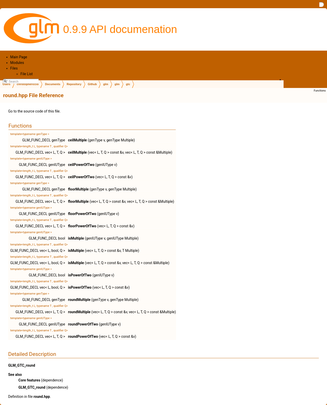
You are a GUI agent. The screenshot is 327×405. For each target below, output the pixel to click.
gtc (128, 84)
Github (92, 84)
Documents (52, 84)
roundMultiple (79, 300)
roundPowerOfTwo (83, 324)
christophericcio (28, 84)
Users (6, 84)
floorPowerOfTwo (82, 214)
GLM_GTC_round (21, 365)
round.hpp (41, 397)
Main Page (18, 57)
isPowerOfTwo (79, 275)
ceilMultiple (77, 140)
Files (14, 68)
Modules (17, 63)
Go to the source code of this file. (34, 111)
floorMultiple (78, 189)
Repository (74, 84)
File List (26, 74)
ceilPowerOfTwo (81, 165)
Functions (320, 90)
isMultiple (76, 238)
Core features (29, 380)
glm (105, 84)
